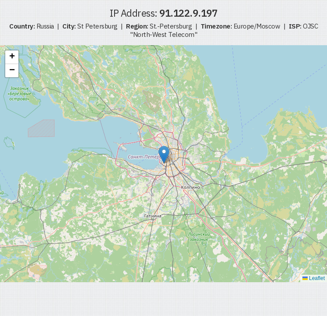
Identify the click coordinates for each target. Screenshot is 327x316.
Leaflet (313, 278)
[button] (163, 155)
